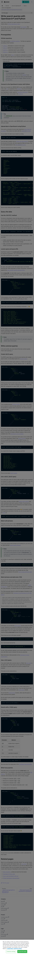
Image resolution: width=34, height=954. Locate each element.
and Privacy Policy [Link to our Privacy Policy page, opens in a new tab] (18, 948)
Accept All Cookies (22, 951)
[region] (17, 947)
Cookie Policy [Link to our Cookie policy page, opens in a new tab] (10, 948)
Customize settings (11, 951)
